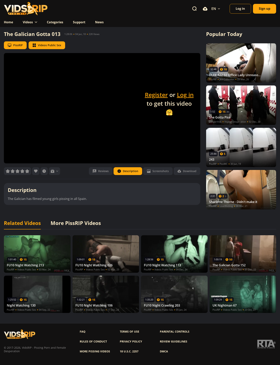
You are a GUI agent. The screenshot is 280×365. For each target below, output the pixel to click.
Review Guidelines (173, 341)
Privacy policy (131, 341)
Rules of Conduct (93, 341)
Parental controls (174, 331)
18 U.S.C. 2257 (129, 351)
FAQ (82, 331)
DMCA (164, 351)
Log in (185, 95)
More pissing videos (95, 351)
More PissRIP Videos (76, 223)
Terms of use (129, 331)
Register (156, 95)
